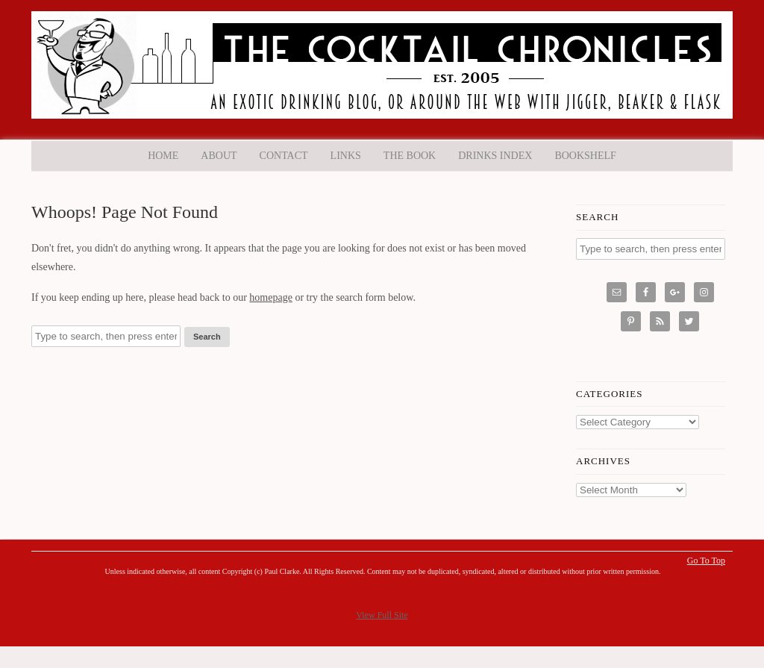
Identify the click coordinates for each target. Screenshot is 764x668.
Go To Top (706, 560)
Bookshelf (585, 155)
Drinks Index (495, 155)
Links (346, 155)
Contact (284, 155)
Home (163, 155)
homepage (270, 297)
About (219, 155)
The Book (409, 155)
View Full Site (381, 615)
